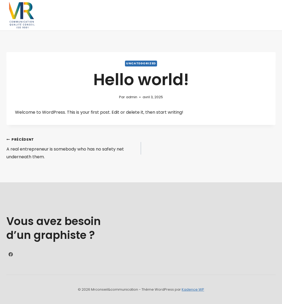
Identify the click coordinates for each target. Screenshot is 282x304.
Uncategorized (141, 63)
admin (131, 97)
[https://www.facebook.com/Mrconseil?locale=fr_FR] (10, 254)
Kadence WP (193, 289)
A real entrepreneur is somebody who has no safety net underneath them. (71, 148)
